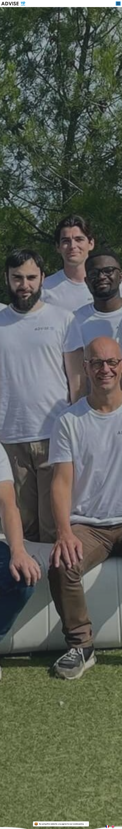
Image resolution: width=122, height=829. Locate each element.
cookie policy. (78, 826)
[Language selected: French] (111, 826)
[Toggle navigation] (118, 3)
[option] (113, 826)
